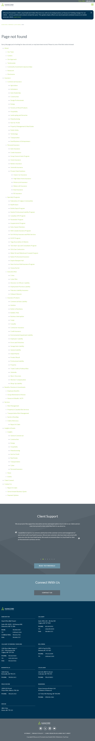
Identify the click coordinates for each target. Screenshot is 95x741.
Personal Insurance (13, 145)
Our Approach (12, 59)
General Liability (15, 350)
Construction (14, 96)
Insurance (7, 78)
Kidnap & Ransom (16, 294)
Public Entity (14, 130)
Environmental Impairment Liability (21, 335)
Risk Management (13, 406)
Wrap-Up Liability (16, 383)
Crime (12, 275)
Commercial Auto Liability (18, 301)
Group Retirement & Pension (16, 394)
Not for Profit (14, 454)
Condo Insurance (15, 152)
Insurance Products (13, 298)
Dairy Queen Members (17, 227)
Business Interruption (17, 316)
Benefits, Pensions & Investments (14, 387)
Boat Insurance (18, 190)
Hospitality (14, 111)
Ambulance (14, 89)
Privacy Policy (37, 733)
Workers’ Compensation (18, 380)
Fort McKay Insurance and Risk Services (23, 234)
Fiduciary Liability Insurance (19, 290)
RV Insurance (17, 193)
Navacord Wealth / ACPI (15, 398)
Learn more (17, 17)
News (9, 473)
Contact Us (8, 484)
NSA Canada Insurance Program (20, 231)
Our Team (10, 52)
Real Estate (14, 458)
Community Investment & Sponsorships (19, 67)
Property (13, 365)
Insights (9, 432)
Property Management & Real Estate (22, 126)
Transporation (14, 137)
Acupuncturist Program (17, 223)
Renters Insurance (16, 163)
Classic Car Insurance (20, 175)
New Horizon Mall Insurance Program (22, 264)
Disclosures (11, 74)
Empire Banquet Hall (17, 260)
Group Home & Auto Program (19, 156)
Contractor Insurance (17, 327)
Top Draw (65, 737)
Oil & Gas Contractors (17, 249)
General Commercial (16, 435)
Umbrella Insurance (16, 167)
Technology (14, 134)
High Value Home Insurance (22, 178)
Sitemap (27, 733)
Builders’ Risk (14, 313)
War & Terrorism (15, 376)
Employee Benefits (13, 391)
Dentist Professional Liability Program (22, 212)
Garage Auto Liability (17, 346)
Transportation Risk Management (18, 413)
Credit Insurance (15, 331)
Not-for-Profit (15, 123)
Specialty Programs (13, 197)
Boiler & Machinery (16, 309)
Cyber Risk (13, 279)
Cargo (12, 320)
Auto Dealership (15, 93)
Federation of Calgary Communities (21, 201)
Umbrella (13, 372)
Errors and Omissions (17, 342)
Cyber (12, 465)
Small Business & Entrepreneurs (20, 141)
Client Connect (9, 480)
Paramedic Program (16, 219)
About (6, 48)
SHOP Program (15, 238)
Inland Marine (14, 353)
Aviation (13, 305)
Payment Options (13, 495)
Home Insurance (15, 160)
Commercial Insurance (14, 82)
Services (7, 402)
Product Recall (15, 357)
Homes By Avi (14, 268)
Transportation (15, 462)
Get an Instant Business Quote (17, 491)
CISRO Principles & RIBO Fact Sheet (58, 733)
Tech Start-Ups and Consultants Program (23, 245)
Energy (12, 104)
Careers (9, 55)
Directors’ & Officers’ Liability (20, 283)
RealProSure (14, 204)
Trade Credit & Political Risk (19, 368)
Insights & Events (9, 428)
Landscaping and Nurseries (18, 115)
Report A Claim (15, 424)
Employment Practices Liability (20, 286)
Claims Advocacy (12, 421)
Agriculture (14, 85)
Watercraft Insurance (20, 186)
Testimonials (11, 63)
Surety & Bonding (12, 417)
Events (9, 476)
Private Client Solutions (17, 171)
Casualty (13, 324)
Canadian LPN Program (17, 216)
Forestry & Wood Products (18, 108)
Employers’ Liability (16, 339)
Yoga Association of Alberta (19, 242)
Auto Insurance (15, 149)
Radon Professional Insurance (19, 257)
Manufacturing (15, 119)
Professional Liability (17, 361)
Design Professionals (17, 100)
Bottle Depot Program (17, 208)
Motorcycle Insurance (20, 182)
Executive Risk (12, 272)
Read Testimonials (47, 566)
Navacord (10, 70)
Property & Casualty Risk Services (18, 409)
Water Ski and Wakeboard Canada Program (24, 253)
